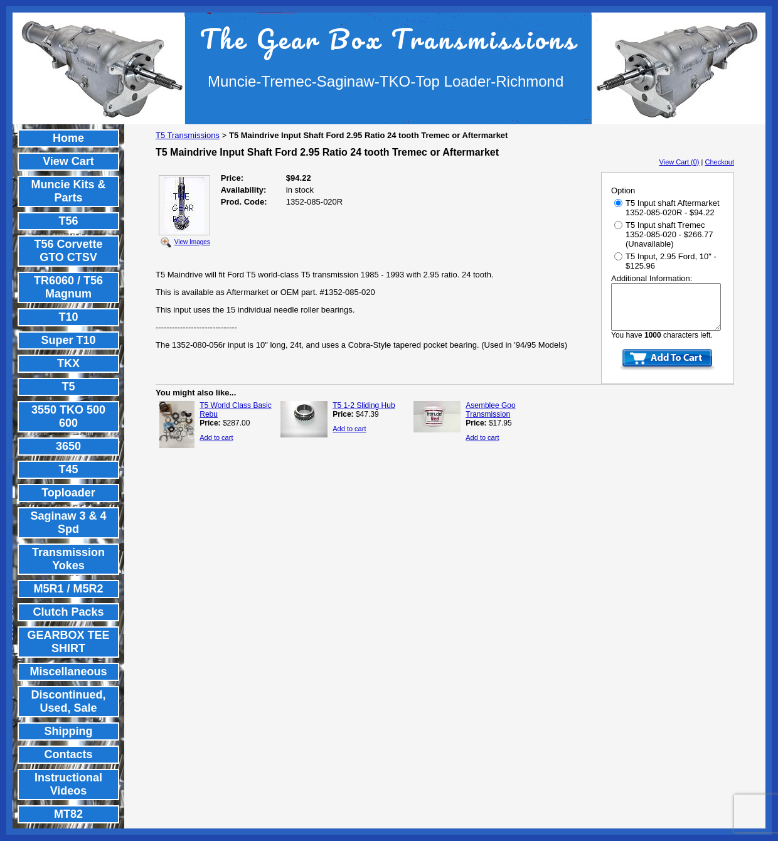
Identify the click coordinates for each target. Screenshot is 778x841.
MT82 (68, 814)
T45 (68, 469)
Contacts (68, 754)
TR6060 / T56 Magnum (68, 287)
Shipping (69, 731)
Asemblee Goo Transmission (490, 410)
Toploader (68, 492)
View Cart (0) (679, 162)
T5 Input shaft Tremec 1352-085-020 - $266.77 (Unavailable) (663, 234)
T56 (68, 221)
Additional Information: (651, 278)
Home (68, 138)
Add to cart (216, 437)
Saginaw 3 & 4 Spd (68, 522)
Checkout (719, 162)
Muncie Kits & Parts (68, 191)
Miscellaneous (68, 671)
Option (623, 190)
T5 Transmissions (188, 135)
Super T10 (68, 340)
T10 (68, 317)
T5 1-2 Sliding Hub (364, 405)
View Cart (68, 161)
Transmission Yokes (68, 559)
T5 (68, 386)
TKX (68, 363)
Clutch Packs (68, 612)
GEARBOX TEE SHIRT (68, 642)
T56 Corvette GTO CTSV (68, 251)
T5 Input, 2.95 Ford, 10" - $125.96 (665, 261)
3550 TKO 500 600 (68, 416)
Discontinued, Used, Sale (68, 701)
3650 (68, 446)
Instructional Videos (68, 784)
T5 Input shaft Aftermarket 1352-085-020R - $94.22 (667, 207)
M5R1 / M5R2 (68, 588)
